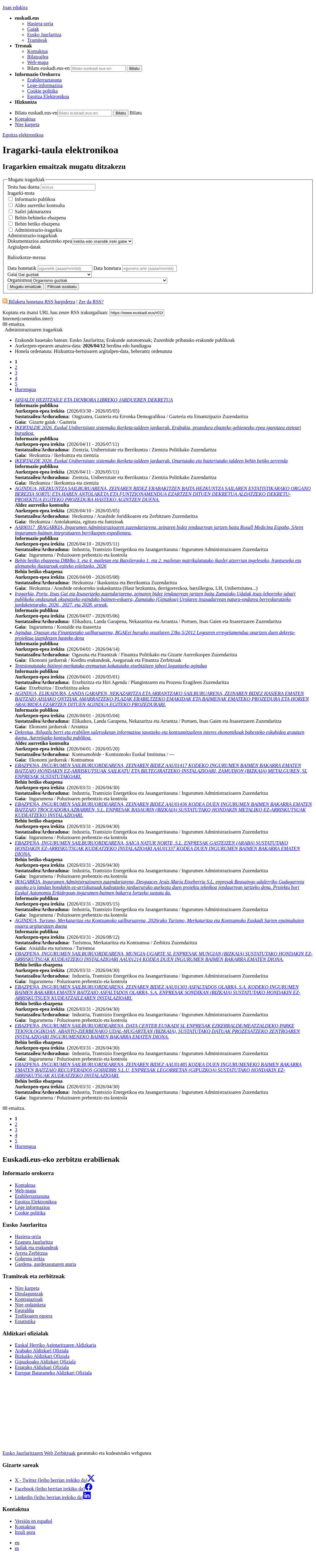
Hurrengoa (25, 389)
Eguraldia (24, 1310)
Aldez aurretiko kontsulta (40, 205)
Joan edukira (14, 7)
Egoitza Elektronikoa (48, 96)
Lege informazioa (32, 1207)
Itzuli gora (25, 1532)
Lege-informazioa (45, 85)
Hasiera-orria (40, 23)
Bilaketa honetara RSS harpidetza (38, 301)
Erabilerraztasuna (44, 79)
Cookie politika (42, 91)
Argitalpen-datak (24, 247)
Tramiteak (37, 40)
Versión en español (33, 1521)
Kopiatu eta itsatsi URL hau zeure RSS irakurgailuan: (55, 312)
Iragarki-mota (21, 193)
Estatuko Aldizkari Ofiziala (42, 1367)
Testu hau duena (23, 187)
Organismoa (19, 280)
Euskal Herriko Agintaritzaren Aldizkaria (55, 1345)
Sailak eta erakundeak (36, 1247)
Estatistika (25, 1321)
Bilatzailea (37, 56)
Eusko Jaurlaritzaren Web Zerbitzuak (39, 1453)
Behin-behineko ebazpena (40, 217)
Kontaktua (37, 51)
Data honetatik (22, 268)
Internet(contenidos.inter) (27, 318)
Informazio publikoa (35, 199)
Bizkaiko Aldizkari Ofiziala (42, 1356)
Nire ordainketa (30, 1304)
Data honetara (108, 268)
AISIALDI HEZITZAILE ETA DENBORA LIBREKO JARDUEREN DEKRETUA (94, 399)
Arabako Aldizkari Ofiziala (42, 1350)
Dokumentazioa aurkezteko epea (39, 241)
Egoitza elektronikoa (23, 135)
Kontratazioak (29, 1299)
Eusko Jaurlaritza (44, 34)
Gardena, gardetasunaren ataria (45, 1264)
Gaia (12, 274)
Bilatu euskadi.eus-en (48, 68)
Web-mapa (37, 62)
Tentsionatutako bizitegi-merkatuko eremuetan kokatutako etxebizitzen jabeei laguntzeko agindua (111, 665)
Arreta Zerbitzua (31, 1253)
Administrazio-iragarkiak (32, 235)
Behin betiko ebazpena (37, 223)
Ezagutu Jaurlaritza (34, 1242)
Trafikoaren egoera (33, 1315)
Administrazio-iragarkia (38, 230)
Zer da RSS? (91, 301)
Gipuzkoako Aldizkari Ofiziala (45, 1361)
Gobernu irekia (29, 1258)
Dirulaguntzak (29, 1293)
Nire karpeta (27, 124)
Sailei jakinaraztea (33, 211)
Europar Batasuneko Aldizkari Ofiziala (53, 1372)
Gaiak (33, 29)
